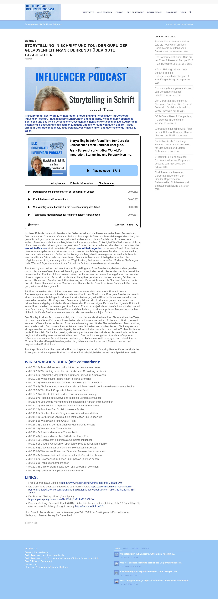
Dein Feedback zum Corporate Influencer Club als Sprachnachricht (62, 542)
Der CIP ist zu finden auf (38, 545)
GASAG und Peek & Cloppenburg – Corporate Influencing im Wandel (173, 120)
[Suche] (190, 12)
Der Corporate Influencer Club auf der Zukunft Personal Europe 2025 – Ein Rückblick (174, 60)
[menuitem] (88, 12)
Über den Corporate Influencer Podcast (46, 551)
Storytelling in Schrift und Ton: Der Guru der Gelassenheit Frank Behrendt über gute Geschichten (76, 50)
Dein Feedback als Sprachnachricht (44, 539)
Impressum (31, 548)
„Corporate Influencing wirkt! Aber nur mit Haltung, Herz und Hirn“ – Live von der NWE (173, 132)
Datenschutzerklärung (37, 536)
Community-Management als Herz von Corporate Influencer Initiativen (174, 92)
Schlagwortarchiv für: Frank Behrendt (43, 24)
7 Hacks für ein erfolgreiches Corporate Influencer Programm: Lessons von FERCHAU (173, 160)
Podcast (28, 59)
